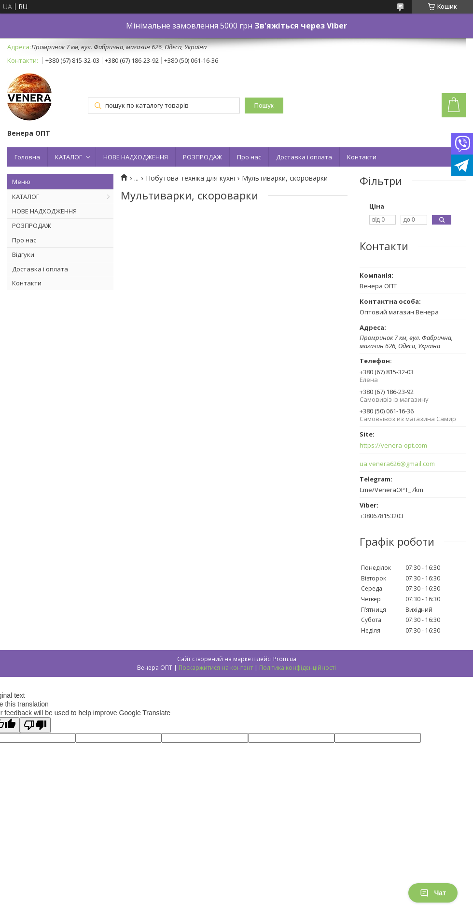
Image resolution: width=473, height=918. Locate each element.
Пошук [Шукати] (264, 105)
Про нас (249, 157)
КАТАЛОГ (68, 157)
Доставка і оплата (304, 157)
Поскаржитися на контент (216, 668)
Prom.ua (284, 659)
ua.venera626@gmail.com (397, 464)
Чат (433, 893)
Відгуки (23, 254)
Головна (27, 157)
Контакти (361, 157)
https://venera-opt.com (393, 445)
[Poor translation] (35, 725)
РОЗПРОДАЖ (202, 157)
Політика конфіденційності (297, 668)
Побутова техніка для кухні (190, 178)
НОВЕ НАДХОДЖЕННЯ (135, 157)
